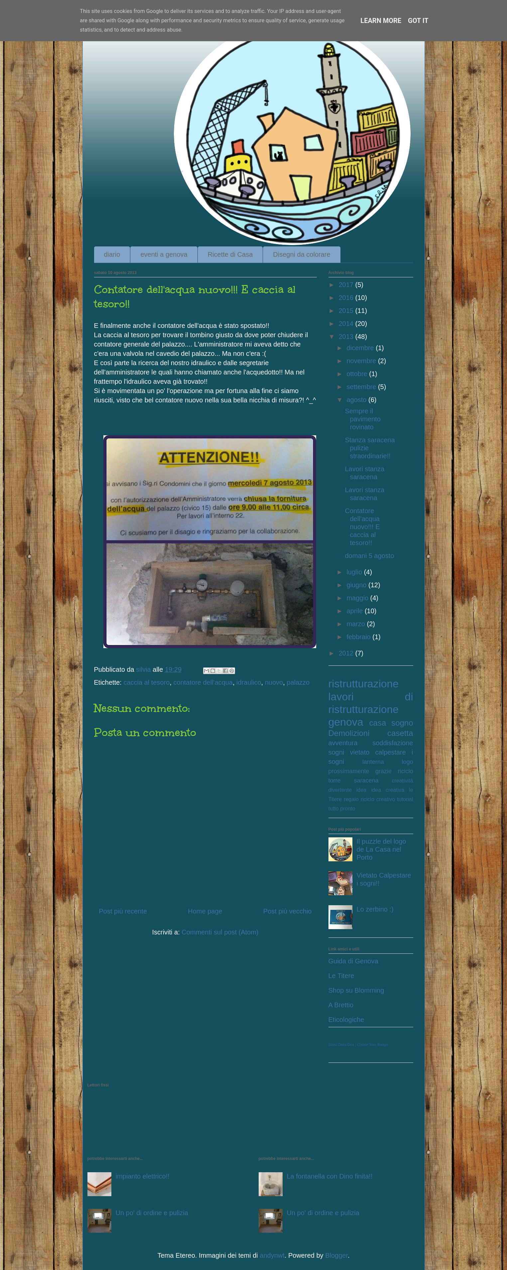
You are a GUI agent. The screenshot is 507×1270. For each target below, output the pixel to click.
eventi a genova (163, 254)
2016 (346, 297)
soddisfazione (392, 743)
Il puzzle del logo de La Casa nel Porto (381, 849)
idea (361, 790)
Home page (205, 911)
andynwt (272, 1255)
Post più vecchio (287, 911)
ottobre (357, 373)
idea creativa (387, 790)
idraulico (248, 682)
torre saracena (353, 780)
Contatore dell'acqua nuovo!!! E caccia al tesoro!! (362, 526)
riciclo (405, 771)
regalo (351, 799)
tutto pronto (341, 808)
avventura (343, 743)
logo (407, 762)
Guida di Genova (353, 961)
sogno (402, 722)
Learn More (380, 21)
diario (112, 254)
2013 (346, 336)
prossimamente (348, 771)
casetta (400, 733)
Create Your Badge (372, 1045)
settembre (362, 386)
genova (345, 722)
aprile (355, 611)
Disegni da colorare (301, 254)
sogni (336, 752)
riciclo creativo (378, 799)
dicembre (361, 348)
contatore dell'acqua (203, 682)
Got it (418, 21)
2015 (346, 310)
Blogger (336, 1255)
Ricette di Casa (230, 254)
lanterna (373, 762)
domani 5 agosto (369, 555)
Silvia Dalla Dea (341, 1045)
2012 (346, 653)
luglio (355, 572)
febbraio (359, 636)
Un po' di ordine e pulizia (152, 1212)
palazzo (298, 682)
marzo (356, 624)
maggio (358, 598)
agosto (357, 399)
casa (377, 722)
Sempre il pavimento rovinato (363, 419)
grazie (383, 771)
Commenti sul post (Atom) (220, 932)
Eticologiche (346, 1019)
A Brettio (341, 1005)
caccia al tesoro (146, 682)
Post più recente (123, 911)
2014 (346, 323)
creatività (402, 780)
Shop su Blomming (356, 990)
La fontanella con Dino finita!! (330, 1176)
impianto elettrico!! (143, 1176)
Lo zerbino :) (375, 909)
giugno (357, 585)
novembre (362, 360)
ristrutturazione (363, 684)
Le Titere (341, 975)
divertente (340, 790)
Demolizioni (349, 733)
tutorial (405, 799)
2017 (346, 284)
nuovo (274, 682)
